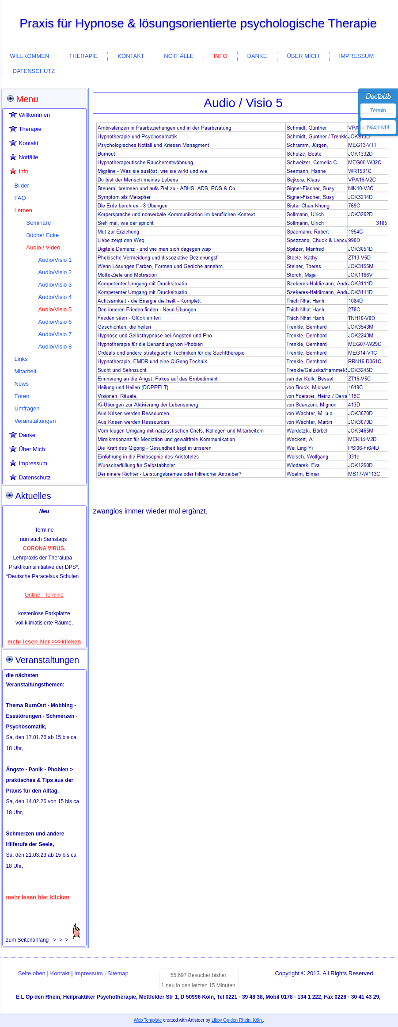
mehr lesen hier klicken (38, 897)
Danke (257, 56)
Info (220, 56)
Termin (378, 110)
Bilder (22, 185)
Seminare (39, 222)
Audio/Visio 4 (55, 297)
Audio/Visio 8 (55, 346)
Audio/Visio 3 (55, 284)
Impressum (356, 56)
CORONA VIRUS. (44, 548)
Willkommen (29, 56)
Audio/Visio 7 (55, 334)
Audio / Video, (44, 247)
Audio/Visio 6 (55, 321)
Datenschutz (34, 71)
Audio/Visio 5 (55, 309)
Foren (22, 396)
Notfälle (178, 56)
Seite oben (31, 973)
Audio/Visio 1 (55, 260)
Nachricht (378, 127)
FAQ (20, 198)
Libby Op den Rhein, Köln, (237, 1020)
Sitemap (118, 973)
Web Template (148, 1020)
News (22, 383)
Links (21, 359)
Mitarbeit (26, 371)
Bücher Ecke (43, 235)
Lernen (23, 210)
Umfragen (27, 408)
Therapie (83, 56)
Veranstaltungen (35, 421)
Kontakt (131, 56)
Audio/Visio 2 (55, 272)
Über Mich (303, 56)
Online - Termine (44, 595)
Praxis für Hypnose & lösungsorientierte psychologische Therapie (198, 23)
